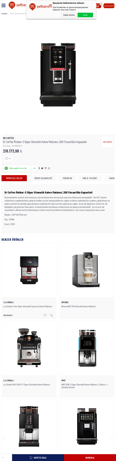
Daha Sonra (69, 15)
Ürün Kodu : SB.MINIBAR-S (12, 146)
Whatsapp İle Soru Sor (18, 168)
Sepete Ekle (40, 457)
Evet (85, 15)
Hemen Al (90, 457)
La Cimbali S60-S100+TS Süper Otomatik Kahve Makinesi (84, 306)
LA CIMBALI (66, 302)
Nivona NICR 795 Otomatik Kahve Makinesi (20, 306)
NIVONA (6, 302)
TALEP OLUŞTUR (109, 6)
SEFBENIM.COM (56, 432)
